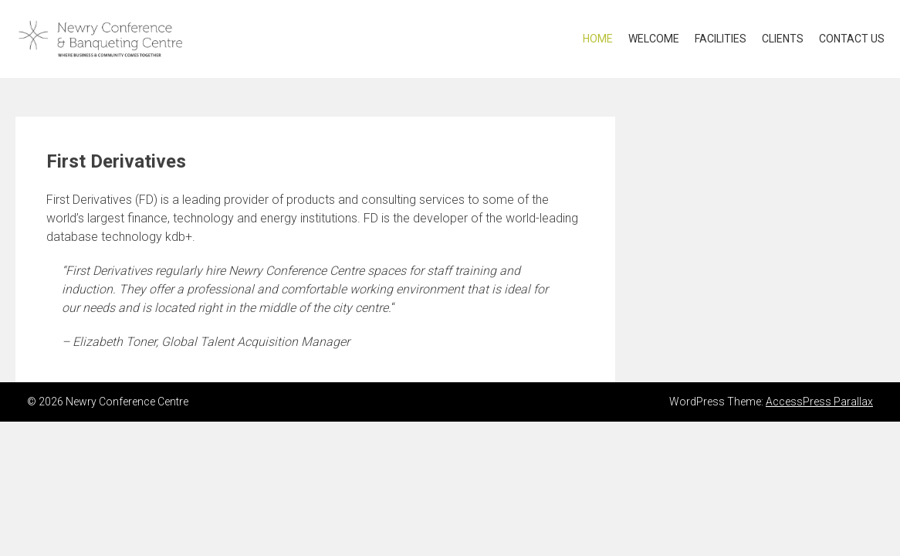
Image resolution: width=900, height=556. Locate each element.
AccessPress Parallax (819, 401)
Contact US (852, 38)
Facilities (720, 38)
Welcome (653, 38)
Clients (783, 38)
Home (598, 38)
